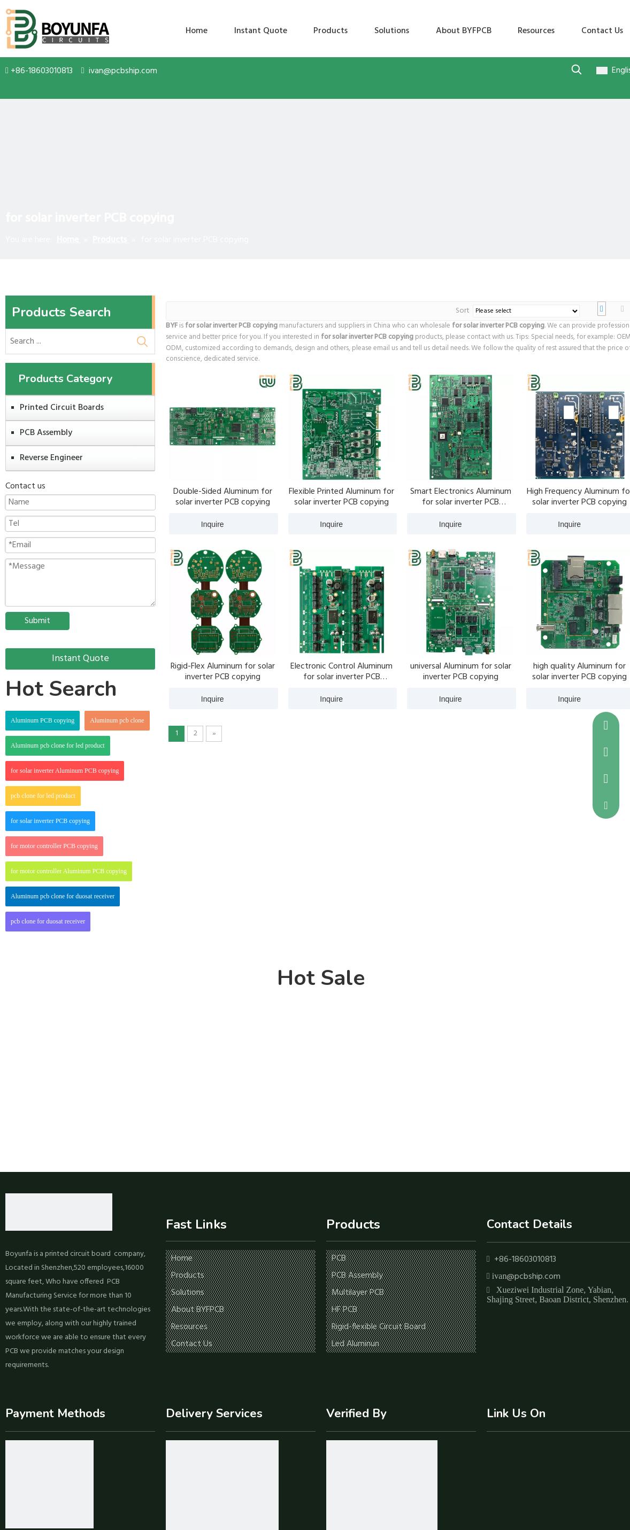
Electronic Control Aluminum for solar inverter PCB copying (341, 671)
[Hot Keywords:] (576, 69)
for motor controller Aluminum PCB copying (69, 871)
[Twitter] (543, 1452)
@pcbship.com (533, 1277)
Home (182, 1258)
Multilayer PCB (358, 1293)
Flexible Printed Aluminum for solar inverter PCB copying (341, 497)
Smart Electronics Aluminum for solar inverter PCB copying (460, 497)
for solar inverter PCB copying (50, 821)
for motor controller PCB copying (54, 846)
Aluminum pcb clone (117, 720)
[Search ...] (68, 341)
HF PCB (344, 1310)
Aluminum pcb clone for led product (58, 745)
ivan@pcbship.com (123, 71)
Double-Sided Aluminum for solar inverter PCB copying (222, 497)
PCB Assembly (46, 433)
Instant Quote (80, 658)
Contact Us (191, 1344)
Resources (189, 1327)
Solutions (187, 1293)
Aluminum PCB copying (42, 720)
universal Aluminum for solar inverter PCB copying (460, 671)
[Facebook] (494, 1452)
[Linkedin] (510, 1452)
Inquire (196, 523)
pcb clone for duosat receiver (48, 921)
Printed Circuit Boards (62, 408)
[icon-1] (49, 1484)
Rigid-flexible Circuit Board (379, 1327)
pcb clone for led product (43, 795)
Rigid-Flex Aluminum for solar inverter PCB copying (223, 671)
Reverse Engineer (51, 458)
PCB (339, 1258)
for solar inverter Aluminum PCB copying (65, 770)
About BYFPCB (197, 1310)
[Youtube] (527, 1452)
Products (187, 1276)
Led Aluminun (355, 1344)
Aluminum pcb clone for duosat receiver (62, 896)
